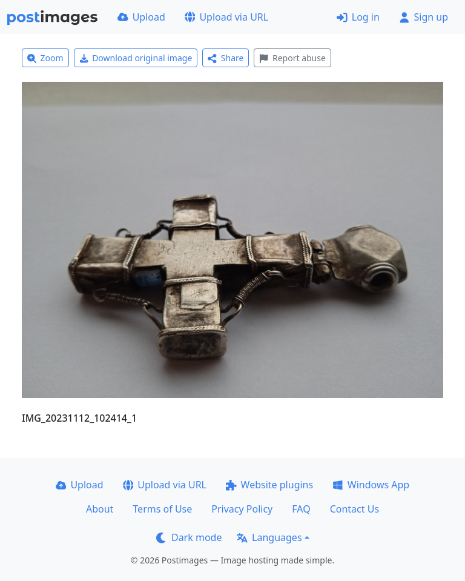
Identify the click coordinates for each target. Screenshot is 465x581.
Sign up (423, 17)
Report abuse (292, 58)
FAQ (301, 509)
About (99, 509)
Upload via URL (226, 17)
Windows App (370, 484)
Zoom (45, 58)
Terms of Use (162, 509)
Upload (141, 17)
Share (225, 58)
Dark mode (189, 537)
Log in (358, 17)
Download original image (136, 58)
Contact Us (354, 509)
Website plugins (269, 484)
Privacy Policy (241, 509)
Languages (269, 537)
